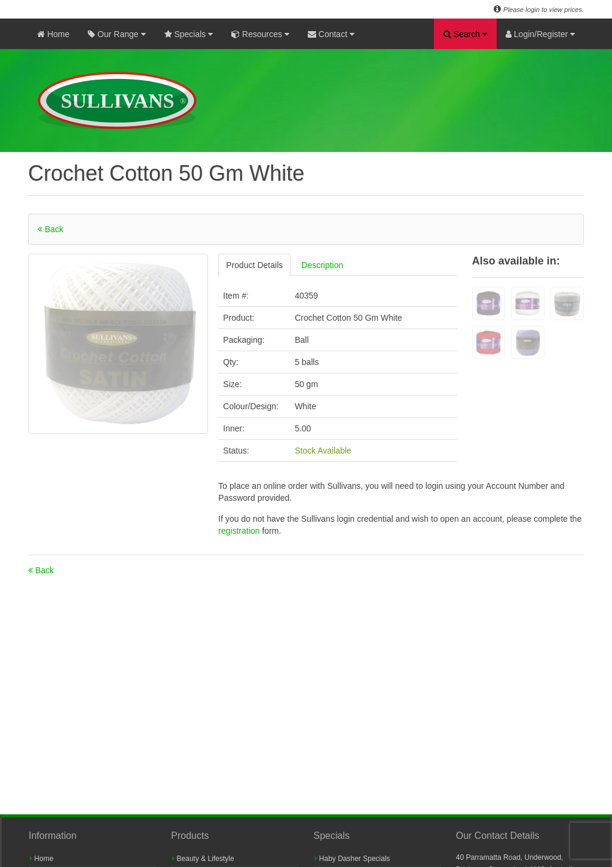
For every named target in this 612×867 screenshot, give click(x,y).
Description (322, 265)
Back (50, 229)
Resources (260, 34)
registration (240, 531)
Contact (331, 34)
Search (465, 34)
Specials (188, 34)
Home (53, 34)
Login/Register (540, 34)
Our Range (116, 34)
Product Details (254, 265)
